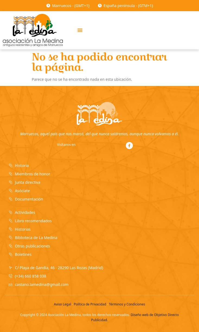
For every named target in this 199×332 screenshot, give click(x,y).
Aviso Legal (62, 304)
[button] (80, 30)
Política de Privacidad (90, 304)
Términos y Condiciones (127, 304)
